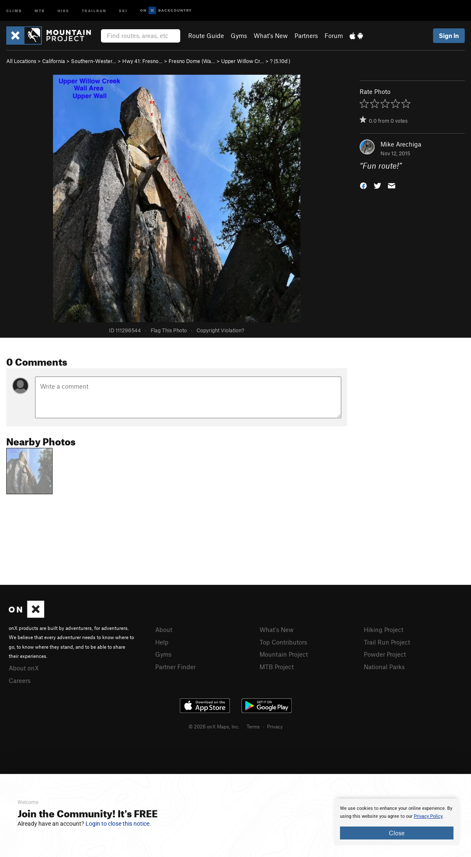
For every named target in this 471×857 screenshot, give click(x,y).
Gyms (239, 35)
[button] (363, 185)
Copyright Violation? (220, 330)
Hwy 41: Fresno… (142, 61)
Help (162, 642)
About (163, 629)
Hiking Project (383, 629)
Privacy (275, 726)
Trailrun (94, 10)
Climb (14, 10)
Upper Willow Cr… (242, 61)
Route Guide (206, 35)
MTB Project (276, 666)
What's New (271, 35)
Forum (334, 35)
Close (397, 833)
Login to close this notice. (118, 823)
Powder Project (385, 654)
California (53, 61)
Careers (19, 680)
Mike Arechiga (400, 144)
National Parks (384, 666)
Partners (306, 35)
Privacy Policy (428, 816)
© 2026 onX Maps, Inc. (214, 726)
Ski (123, 10)
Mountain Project (283, 654)
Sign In (449, 35)
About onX (24, 668)
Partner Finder (175, 666)
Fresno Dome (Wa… (192, 61)
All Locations (21, 61)
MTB (40, 10)
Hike (63, 10)
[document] (396, 821)
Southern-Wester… (93, 61)
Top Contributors (283, 642)
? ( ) (280, 61)
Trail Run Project (387, 642)
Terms (253, 726)
